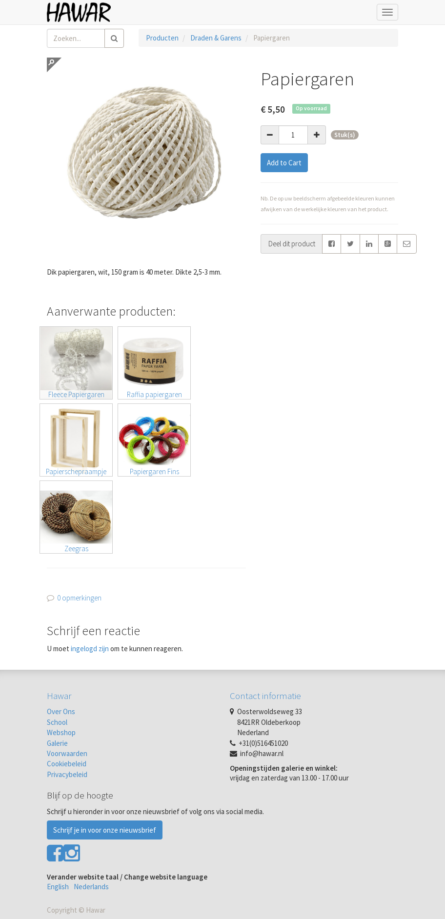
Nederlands (91, 886)
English (58, 886)
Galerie (57, 743)
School (57, 722)
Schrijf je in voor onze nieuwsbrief (104, 830)
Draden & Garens (216, 37)
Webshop (61, 732)
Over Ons (61, 711)
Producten (162, 37)
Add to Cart (284, 162)
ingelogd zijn (90, 648)
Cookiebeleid (66, 763)
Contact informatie (265, 695)
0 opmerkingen (79, 597)
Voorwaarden (67, 753)
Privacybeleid (67, 774)
